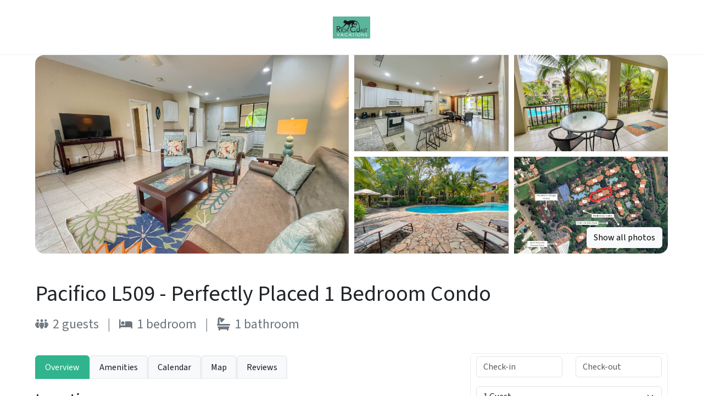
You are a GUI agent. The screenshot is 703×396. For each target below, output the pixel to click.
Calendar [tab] (174, 367)
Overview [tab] (62, 367)
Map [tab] (219, 367)
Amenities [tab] (118, 367)
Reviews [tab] (262, 367)
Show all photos (624, 238)
